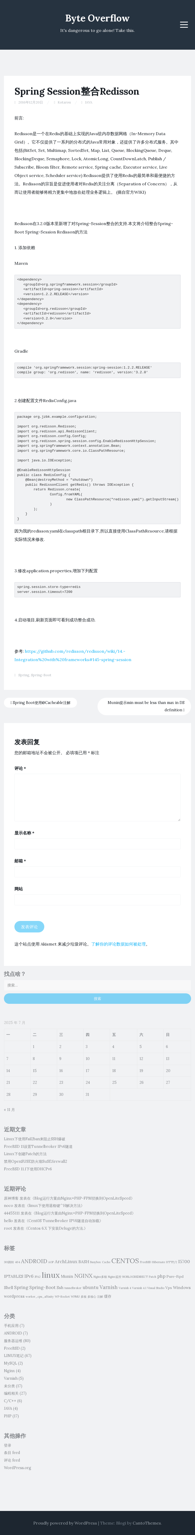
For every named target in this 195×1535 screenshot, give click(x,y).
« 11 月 (9, 1109)
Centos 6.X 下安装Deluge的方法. (56, 1228)
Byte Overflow (97, 18)
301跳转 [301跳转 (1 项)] (9, 1262)
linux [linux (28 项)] (51, 1275)
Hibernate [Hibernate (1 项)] (158, 1262)
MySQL (10, 1363)
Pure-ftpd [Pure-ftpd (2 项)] (174, 1276)
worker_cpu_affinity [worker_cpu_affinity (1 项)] (40, 1296)
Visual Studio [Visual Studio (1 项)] (155, 1288)
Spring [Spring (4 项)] (21, 1287)
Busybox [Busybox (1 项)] (95, 1262)
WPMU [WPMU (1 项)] (75, 1296)
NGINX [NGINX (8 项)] (83, 1275)
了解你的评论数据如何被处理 (118, 944)
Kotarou (64, 102)
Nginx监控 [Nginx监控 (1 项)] (114, 1277)
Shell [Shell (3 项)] (8, 1287)
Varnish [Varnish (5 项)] (109, 1287)
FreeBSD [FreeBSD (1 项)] (145, 1262)
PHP (8, 1416)
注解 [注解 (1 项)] (100, 1296)
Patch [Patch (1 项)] (152, 1277)
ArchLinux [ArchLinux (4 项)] (66, 1261)
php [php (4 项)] (161, 1276)
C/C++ (10, 1401)
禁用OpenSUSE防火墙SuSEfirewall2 (35, 1161)
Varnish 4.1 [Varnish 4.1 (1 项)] (139, 1288)
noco (8, 1205)
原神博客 (11, 1198)
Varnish (11, 1378)
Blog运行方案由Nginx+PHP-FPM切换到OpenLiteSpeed (82, 1198)
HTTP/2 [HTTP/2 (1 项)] (171, 1262)
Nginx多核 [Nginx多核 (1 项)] (100, 1277)
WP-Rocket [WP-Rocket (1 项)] (62, 1296)
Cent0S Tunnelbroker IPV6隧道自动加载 (64, 1220)
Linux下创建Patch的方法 (25, 1154)
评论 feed (12, 1460)
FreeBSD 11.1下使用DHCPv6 (28, 1169)
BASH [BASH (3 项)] (83, 1261)
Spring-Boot (41, 675)
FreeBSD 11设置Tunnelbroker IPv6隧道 (38, 1146)
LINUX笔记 (14, 1355)
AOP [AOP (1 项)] (51, 1262)
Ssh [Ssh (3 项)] (60, 1287)
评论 (20, 768)
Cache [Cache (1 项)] (106, 1262)
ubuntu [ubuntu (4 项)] (91, 1287)
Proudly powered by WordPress (65, 1523)
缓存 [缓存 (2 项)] (107, 1296)
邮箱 (20, 860)
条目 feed (12, 1452)
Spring (23, 675)
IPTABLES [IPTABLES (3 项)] (13, 1276)
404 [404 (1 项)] (17, 1262)
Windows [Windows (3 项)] (182, 1287)
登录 (7, 1445)
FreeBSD (12, 1348)
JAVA (88, 102)
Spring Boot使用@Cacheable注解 (40, 702)
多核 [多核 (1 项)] (83, 1296)
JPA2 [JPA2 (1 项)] (38, 1277)
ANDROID (13, 1333)
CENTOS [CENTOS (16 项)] (125, 1260)
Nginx (9, 1370)
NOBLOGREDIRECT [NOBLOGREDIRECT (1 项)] (135, 1277)
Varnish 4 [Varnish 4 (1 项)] (125, 1288)
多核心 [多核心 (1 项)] (92, 1296)
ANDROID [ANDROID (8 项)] (34, 1261)
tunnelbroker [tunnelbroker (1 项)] (73, 1288)
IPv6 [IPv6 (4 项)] (29, 1276)
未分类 (9, 1386)
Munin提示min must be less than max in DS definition (146, 706)
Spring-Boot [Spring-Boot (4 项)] (42, 1287)
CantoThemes (147, 1523)
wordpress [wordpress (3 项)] (14, 1296)
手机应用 (11, 1325)
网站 (18, 888)
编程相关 (11, 1393)
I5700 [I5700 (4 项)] (184, 1261)
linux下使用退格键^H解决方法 (55, 1205)
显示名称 (24, 832)
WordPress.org (17, 1467)
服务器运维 (13, 1340)
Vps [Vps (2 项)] (168, 1287)
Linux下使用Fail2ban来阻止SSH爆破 (34, 1139)
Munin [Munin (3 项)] (67, 1276)
